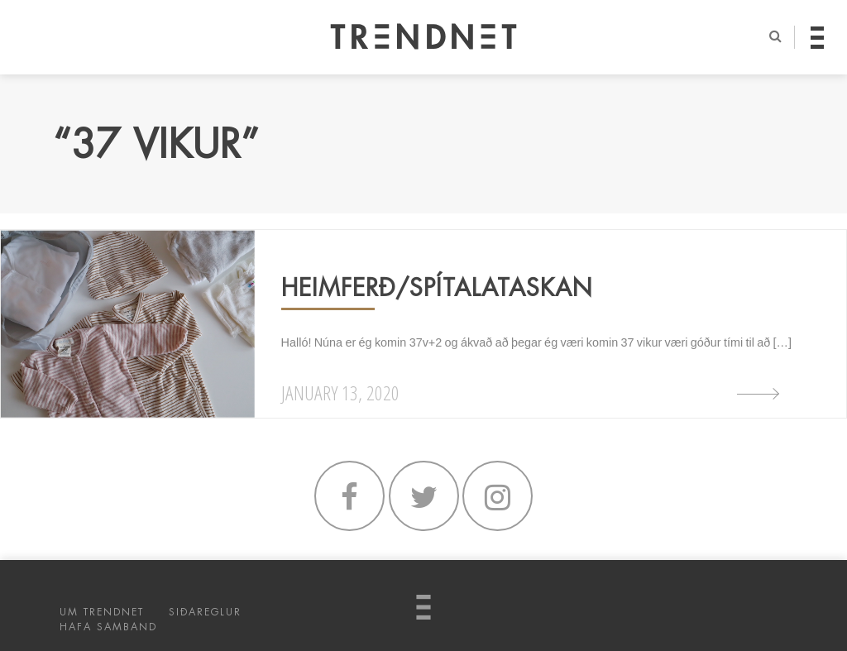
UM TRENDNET (102, 612)
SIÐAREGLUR (205, 612)
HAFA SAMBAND (108, 627)
